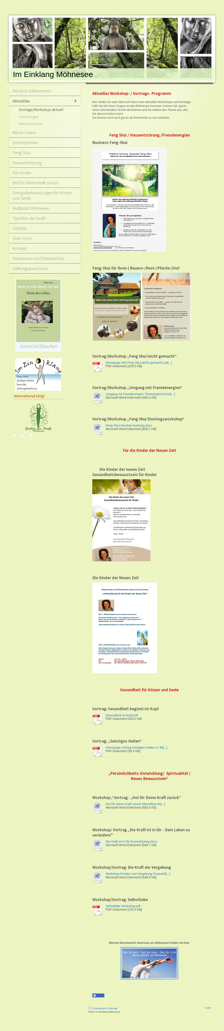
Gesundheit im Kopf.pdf (122, 715)
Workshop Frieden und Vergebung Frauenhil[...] (138, 874)
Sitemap (112, 1008)
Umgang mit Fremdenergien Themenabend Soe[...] (140, 394)
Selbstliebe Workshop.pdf (123, 906)
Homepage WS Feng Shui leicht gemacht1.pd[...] (139, 362)
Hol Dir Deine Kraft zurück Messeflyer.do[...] (135, 804)
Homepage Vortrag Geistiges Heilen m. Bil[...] (136, 747)
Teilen (98, 995)
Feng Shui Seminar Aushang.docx (129, 425)
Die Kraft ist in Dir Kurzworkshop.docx (131, 841)
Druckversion (97, 1008)
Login (208, 1007)
